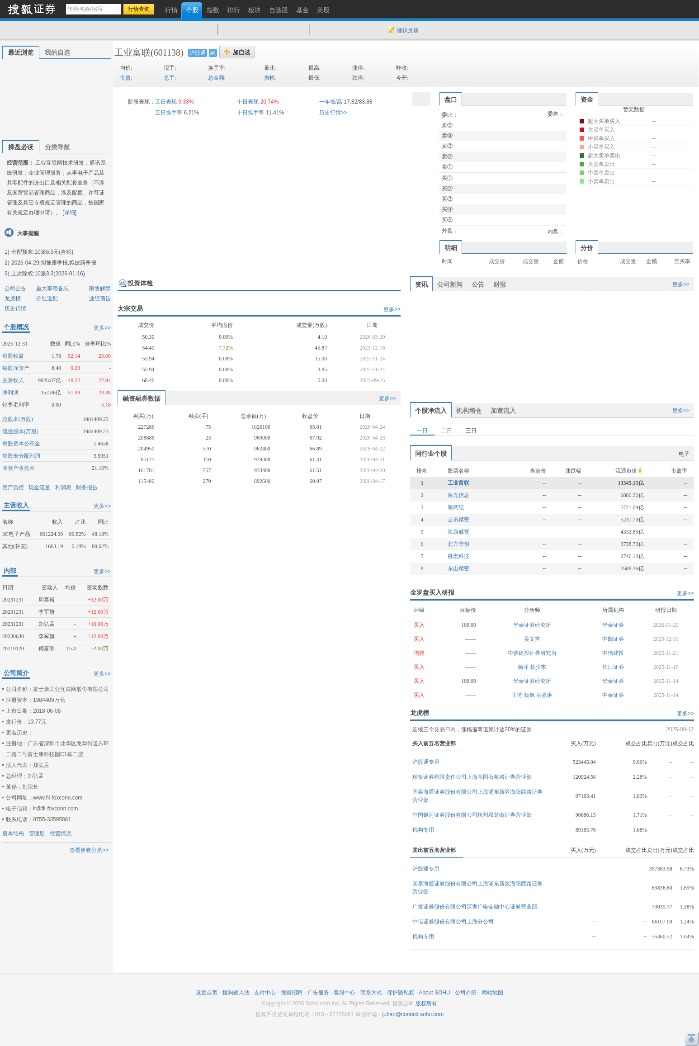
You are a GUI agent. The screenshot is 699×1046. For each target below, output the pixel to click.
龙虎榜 (13, 298)
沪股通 (197, 53)
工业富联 (132, 52)
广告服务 (318, 992)
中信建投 (613, 653)
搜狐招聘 (291, 992)
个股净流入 (431, 410)
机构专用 (423, 830)
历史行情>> (333, 112)
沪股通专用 (425, 762)
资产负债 (13, 487)
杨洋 (524, 667)
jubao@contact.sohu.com (413, 1014)
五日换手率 (168, 112)
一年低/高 (330, 102)
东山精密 (458, 568)
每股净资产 (15, 368)
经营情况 (60, 833)
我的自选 (57, 52)
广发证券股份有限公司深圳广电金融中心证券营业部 (474, 907)
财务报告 (87, 487)
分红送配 (47, 298)
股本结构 (13, 833)
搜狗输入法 (236, 992)
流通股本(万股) (20, 431)
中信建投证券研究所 (532, 653)
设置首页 (206, 992)
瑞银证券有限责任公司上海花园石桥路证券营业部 (472, 777)
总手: (170, 78)
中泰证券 (613, 695)
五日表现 (166, 102)
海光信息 (458, 495)
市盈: (126, 78)
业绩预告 (100, 298)
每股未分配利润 (21, 456)
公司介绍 (466, 992)
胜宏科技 (458, 556)
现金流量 (39, 487)
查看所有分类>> (89, 850)
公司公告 (15, 288)
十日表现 (248, 102)
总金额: (217, 78)
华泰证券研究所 (532, 625)
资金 (587, 99)
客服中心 (344, 992)
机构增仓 (469, 410)
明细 (450, 247)
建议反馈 (408, 30)
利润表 (63, 487)
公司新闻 (450, 284)
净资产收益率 (18, 468)
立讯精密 (458, 519)
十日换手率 (250, 112)
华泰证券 (613, 625)
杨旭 (530, 695)
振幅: (270, 78)
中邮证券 (613, 639)
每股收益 (13, 356)
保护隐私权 (400, 992)
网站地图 (492, 992)
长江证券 (613, 667)
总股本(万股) (17, 419)
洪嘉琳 (544, 695)
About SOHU (434, 992)
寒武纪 (456, 507)
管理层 (36, 833)
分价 (587, 247)
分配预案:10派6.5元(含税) (42, 252)
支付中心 (265, 992)
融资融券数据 (142, 398)
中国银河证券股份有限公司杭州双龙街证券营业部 (472, 815)
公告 (478, 284)
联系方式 (371, 992)
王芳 (518, 695)
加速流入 (503, 410)
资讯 (421, 284)
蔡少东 (538, 667)
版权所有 (426, 1003)
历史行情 (15, 308)
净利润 (10, 392)
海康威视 (458, 532)
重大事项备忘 (52, 288)
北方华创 (458, 544)
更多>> (102, 328)
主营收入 (13, 380)
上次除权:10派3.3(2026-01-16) (48, 273)
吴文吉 (532, 639)
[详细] (69, 212)
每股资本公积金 (21, 443)
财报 (499, 284)
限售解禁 (100, 288)
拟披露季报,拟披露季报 (68, 263)
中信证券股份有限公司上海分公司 (453, 921)
